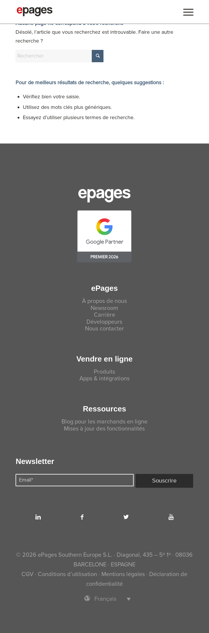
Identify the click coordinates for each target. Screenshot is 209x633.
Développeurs (104, 322)
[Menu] (185, 11)
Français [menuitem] (105, 599)
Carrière (104, 315)
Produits (104, 372)
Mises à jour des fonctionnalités (104, 429)
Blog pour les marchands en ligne (104, 421)
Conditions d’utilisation (67, 574)
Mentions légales (123, 574)
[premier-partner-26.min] (104, 236)
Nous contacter (104, 328)
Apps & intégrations (104, 378)
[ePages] (87, 11)
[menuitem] (185, 11)
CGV (27, 574)
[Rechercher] (59, 56)
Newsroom (104, 308)
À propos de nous (104, 301)
